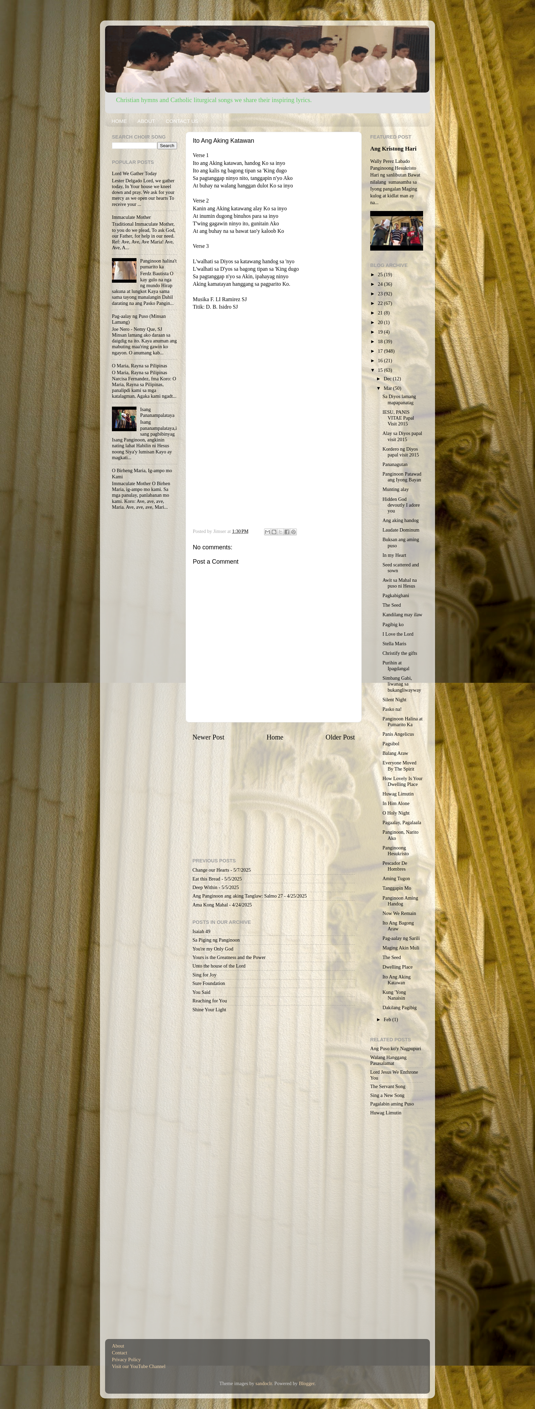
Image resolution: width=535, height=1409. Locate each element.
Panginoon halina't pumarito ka (158, 263)
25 (381, 274)
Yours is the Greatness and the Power (228, 957)
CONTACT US (181, 121)
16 (381, 360)
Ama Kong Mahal (210, 904)
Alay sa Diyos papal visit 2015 (402, 436)
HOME (119, 121)
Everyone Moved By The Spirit (399, 765)
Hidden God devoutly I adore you (401, 505)
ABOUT (146, 121)
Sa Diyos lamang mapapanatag (399, 399)
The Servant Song (387, 1086)
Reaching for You (209, 1000)
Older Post (340, 737)
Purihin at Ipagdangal (395, 665)
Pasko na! (392, 709)
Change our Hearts (210, 870)
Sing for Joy (204, 974)
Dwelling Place (397, 967)
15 (381, 370)
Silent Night (394, 699)
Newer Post (208, 737)
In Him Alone (395, 803)
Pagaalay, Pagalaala (401, 822)
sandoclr (264, 1383)
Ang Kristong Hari (393, 148)
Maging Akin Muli (400, 947)
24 (381, 284)
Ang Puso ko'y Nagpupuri (395, 1048)
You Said (201, 992)
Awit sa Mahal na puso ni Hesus (399, 583)
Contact (119, 1352)
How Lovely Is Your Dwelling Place (402, 781)
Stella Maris (394, 643)
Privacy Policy (126, 1359)
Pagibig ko (393, 624)
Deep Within (204, 887)
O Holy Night (395, 813)
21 (381, 312)
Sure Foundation (208, 983)
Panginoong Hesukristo (395, 850)
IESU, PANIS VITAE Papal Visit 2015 (398, 418)
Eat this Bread (206, 879)
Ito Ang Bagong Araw (398, 925)
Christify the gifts (399, 653)
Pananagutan (395, 464)
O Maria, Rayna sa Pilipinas (139, 365)
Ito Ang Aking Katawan (396, 979)
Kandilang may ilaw (402, 614)
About (118, 1346)
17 (381, 351)
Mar (388, 388)
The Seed (391, 605)
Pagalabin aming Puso (392, 1104)
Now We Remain (399, 913)
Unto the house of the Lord (218, 966)
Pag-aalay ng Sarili (401, 938)
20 (381, 322)
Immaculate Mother (131, 217)
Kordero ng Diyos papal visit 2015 (400, 451)
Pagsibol (391, 743)
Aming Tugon (396, 878)
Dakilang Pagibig (399, 1007)
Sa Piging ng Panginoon (216, 940)
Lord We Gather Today (134, 173)
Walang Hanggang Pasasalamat (388, 1060)
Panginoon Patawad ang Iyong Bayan (401, 476)
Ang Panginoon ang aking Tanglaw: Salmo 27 (237, 896)
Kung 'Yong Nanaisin (394, 995)
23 (381, 293)
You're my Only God (212, 949)
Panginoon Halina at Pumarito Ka (402, 721)
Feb (388, 1019)
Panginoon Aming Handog (400, 900)
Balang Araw (395, 753)
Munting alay (395, 489)
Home (274, 737)
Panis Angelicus (398, 734)
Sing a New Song (387, 1095)
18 (381, 341)
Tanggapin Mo (396, 888)
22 (381, 303)
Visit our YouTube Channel (138, 1366)
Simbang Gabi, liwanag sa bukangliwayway (401, 684)
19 (381, 332)
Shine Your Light (209, 1009)
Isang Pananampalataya (157, 412)
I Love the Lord (398, 634)
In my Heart (394, 555)
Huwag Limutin (398, 794)
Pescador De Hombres (394, 866)
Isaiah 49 (201, 931)
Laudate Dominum (400, 530)
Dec (388, 378)
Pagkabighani (395, 595)
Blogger (307, 1383)
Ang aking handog (400, 520)
